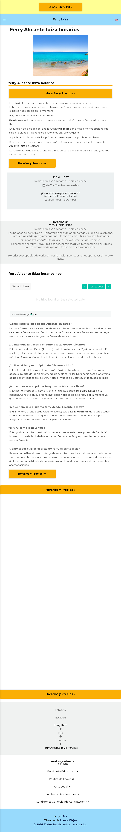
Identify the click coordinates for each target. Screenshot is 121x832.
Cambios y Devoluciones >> (62, 794)
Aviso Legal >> (62, 786)
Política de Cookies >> (62, 779)
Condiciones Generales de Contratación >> (62, 801)
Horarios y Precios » (60, 93)
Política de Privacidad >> (62, 771)
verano (60, 6)
